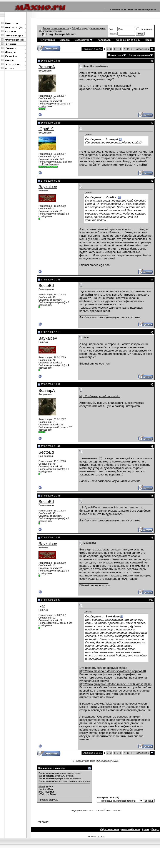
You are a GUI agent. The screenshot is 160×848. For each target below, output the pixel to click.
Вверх (155, 829)
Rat (41, 606)
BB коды (43, 786)
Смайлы (43, 789)
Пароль (112, 33)
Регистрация (47, 40)
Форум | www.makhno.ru (56, 28)
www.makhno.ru (130, 829)
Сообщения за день (128, 40)
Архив (145, 829)
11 (128, 49)
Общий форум (80, 28)
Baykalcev (47, 186)
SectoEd (46, 285)
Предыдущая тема (85, 761)
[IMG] (41, 791)
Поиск (148, 40)
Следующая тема (107, 761)
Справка (65, 40)
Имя (110, 29)
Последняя (142, 49)
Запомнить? (145, 29)
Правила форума (48, 799)
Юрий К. (46, 129)
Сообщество (83, 40)
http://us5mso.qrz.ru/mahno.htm (99, 396)
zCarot (101, 836)
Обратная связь (109, 829)
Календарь (104, 40)
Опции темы (115, 55)
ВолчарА (46, 67)
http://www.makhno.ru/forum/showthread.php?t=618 (112, 671)
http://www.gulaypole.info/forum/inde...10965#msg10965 (115, 684)
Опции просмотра (139, 55)
